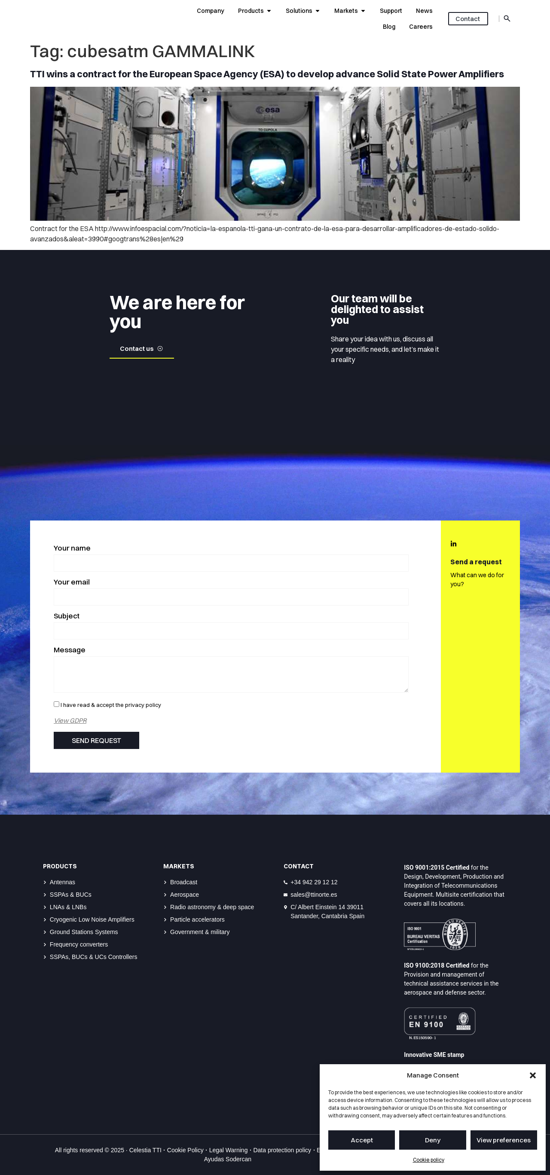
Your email (72, 582)
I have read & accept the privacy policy (111, 704)
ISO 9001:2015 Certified (436, 867)
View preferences (504, 1140)
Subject (66, 616)
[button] (533, 1075)
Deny (432, 1140)
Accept (362, 1140)
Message (70, 650)
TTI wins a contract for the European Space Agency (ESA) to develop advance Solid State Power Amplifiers (267, 74)
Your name (72, 548)
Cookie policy (428, 1160)
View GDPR (70, 720)
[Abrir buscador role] (507, 18)
